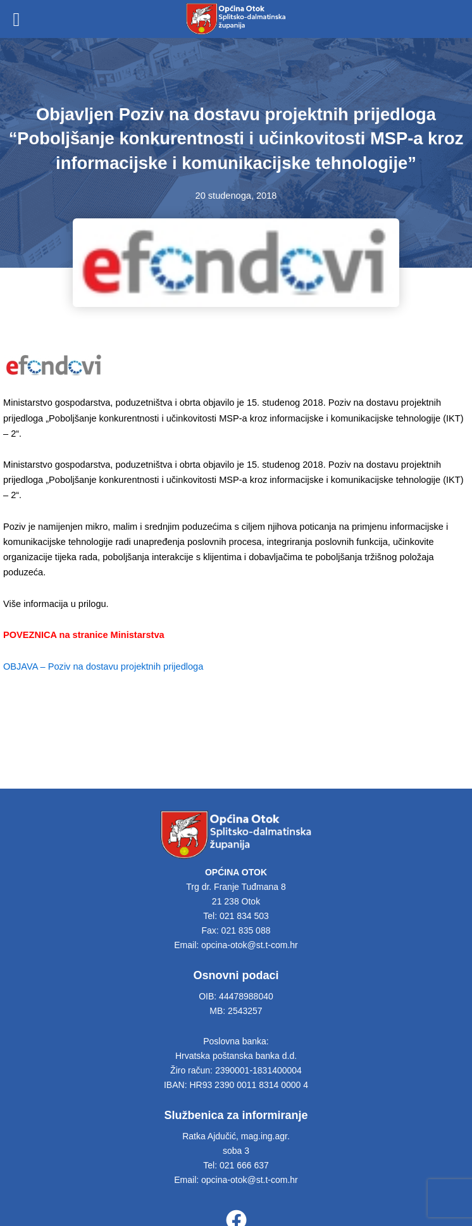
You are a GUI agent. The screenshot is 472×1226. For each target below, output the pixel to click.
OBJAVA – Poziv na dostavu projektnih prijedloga (103, 666)
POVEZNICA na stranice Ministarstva (84, 635)
